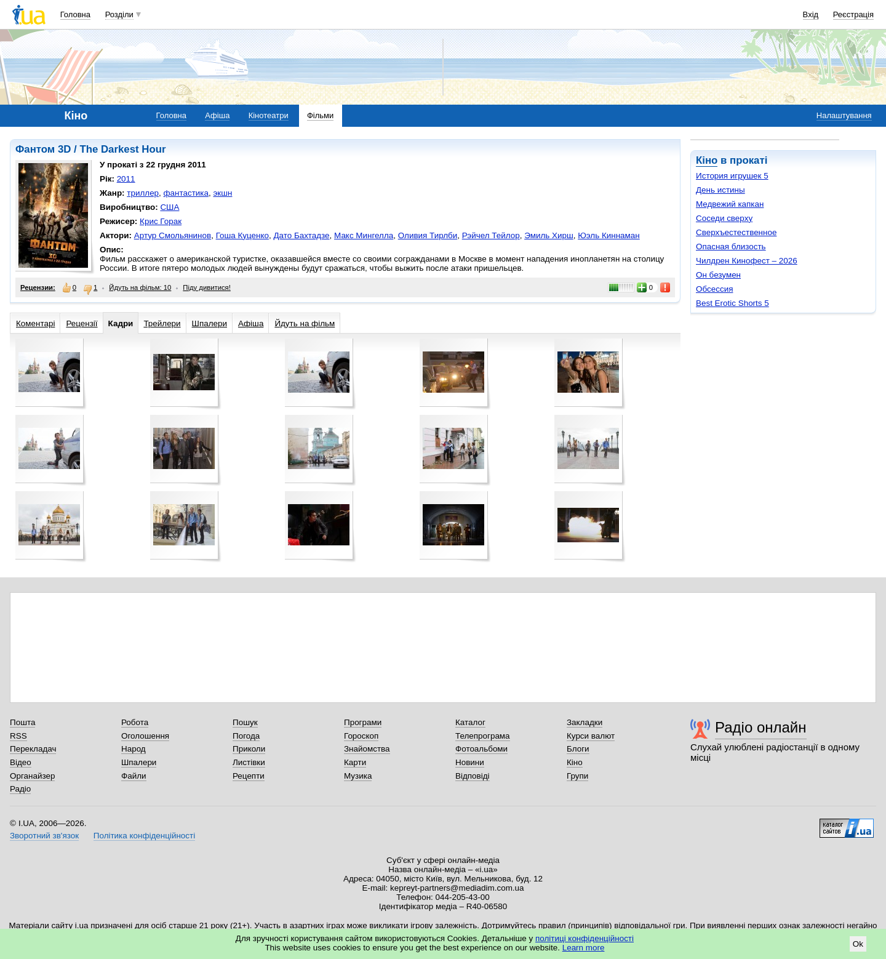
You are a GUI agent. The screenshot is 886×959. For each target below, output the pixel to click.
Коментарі (35, 323)
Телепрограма (482, 735)
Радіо (20, 788)
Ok (858, 944)
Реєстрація (853, 14)
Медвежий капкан (730, 204)
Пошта (22, 722)
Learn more (583, 947)
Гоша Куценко (242, 235)
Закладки (584, 722)
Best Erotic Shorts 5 (732, 303)
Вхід (811, 14)
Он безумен (718, 274)
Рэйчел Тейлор (491, 235)
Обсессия (714, 289)
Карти (355, 762)
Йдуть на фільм (304, 323)
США (169, 207)
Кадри (121, 323)
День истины (720, 190)
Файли (133, 775)
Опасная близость (731, 246)
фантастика (186, 193)
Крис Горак (161, 221)
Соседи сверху (724, 218)
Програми (362, 722)
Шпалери (209, 323)
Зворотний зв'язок (44, 835)
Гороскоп (361, 735)
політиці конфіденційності (584, 938)
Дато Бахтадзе (301, 235)
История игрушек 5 (732, 175)
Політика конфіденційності (144, 835)
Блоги (578, 748)
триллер (143, 193)
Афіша (217, 115)
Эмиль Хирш (548, 235)
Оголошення (145, 735)
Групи (577, 775)
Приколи (249, 748)
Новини (469, 762)
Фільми (320, 115)
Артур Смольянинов (172, 235)
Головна (75, 14)
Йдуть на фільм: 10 (140, 287)
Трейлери (161, 323)
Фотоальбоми (481, 748)
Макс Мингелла (363, 235)
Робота (134, 722)
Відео (20, 762)
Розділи (119, 14)
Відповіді (472, 775)
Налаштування (844, 115)
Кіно (706, 160)
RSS (18, 735)
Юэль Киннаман (609, 235)
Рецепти (249, 775)
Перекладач (33, 748)
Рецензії (81, 323)
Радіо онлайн (761, 727)
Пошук (245, 722)
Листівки (249, 762)
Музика (358, 775)
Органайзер (32, 775)
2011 (126, 178)
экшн (223, 193)
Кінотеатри (269, 115)
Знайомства (367, 748)
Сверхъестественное (736, 232)
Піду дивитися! (207, 287)
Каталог (470, 722)
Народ (133, 748)
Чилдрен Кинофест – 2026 (746, 260)
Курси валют (591, 735)
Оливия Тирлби (427, 235)
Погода (246, 735)
